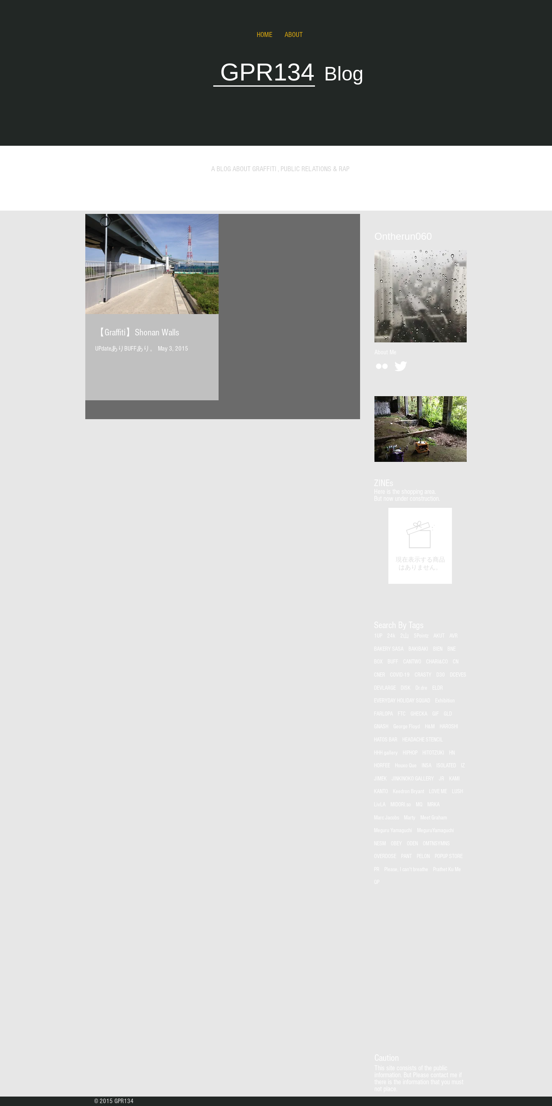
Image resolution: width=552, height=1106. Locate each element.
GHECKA (419, 714)
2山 (404, 636)
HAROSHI (449, 726)
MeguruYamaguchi (435, 830)
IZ (463, 765)
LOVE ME (438, 791)
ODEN (412, 843)
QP (376, 882)
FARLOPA (383, 714)
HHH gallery (386, 753)
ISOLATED (446, 765)
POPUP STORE (449, 856)
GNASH (381, 726)
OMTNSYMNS (436, 843)
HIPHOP (410, 753)
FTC (402, 714)
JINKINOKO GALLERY (413, 779)
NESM (380, 843)
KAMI (454, 779)
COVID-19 (400, 675)
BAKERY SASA (389, 649)
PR (376, 869)
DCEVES (458, 675)
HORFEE (382, 765)
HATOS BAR (385, 740)
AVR (453, 636)
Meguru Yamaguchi (393, 830)
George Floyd (406, 726)
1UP (378, 636)
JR (441, 779)
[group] (420, 546)
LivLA (379, 804)
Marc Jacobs (386, 818)
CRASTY (423, 675)
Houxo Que (406, 765)
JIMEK (380, 779)
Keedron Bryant (408, 791)
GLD (448, 714)
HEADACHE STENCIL (422, 740)
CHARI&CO (437, 662)
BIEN (438, 649)
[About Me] (385, 352)
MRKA (433, 804)
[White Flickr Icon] (381, 366)
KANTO (381, 791)
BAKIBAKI (418, 649)
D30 (440, 675)
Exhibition (445, 701)
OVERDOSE (385, 856)
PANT (406, 856)
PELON (423, 856)
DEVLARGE (385, 688)
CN (455, 662)
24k (391, 636)
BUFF (393, 662)
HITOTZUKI (433, 753)
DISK (406, 688)
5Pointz (421, 636)
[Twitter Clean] (400, 366)
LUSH (457, 791)
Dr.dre (421, 688)
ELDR (437, 688)
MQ (419, 804)
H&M (430, 726)
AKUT (439, 636)
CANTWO (412, 662)
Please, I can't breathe (406, 869)
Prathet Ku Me (447, 869)
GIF (435, 714)
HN (452, 753)
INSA (426, 765)
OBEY (396, 843)
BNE (451, 649)
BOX (378, 662)
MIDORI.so (400, 804)
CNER (379, 675)
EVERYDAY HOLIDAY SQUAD (402, 701)
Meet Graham (433, 818)
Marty (409, 818)
